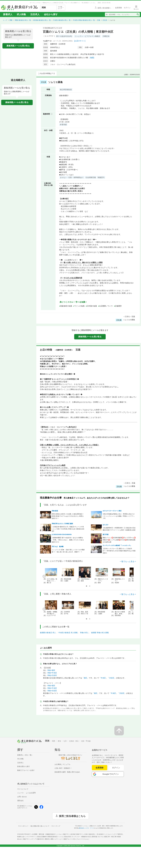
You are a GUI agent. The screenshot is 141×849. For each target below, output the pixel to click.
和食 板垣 (55, 511)
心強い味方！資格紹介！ (63, 768)
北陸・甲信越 (86, 741)
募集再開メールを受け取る (18, 46)
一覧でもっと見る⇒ (128, 561)
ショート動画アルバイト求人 (73, 839)
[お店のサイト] (79, 41)
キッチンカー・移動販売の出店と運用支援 (87, 836)
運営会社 (20, 800)
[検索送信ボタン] (138, 14)
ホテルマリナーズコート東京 (112, 511)
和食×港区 (51, 670)
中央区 (103, 678)
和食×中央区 (52, 673)
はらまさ (105, 525)
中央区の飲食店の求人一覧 (62, 20)
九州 (65, 741)
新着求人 (7, 14)
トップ (5, 20)
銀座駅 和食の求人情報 (100, 633)
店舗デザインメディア (33, 839)
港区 (85, 678)
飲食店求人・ (99, 834)
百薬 (98, 20)
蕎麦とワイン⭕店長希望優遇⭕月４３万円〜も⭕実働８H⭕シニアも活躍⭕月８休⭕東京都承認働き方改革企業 (119, 540)
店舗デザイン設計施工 (75, 834)
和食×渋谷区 (52, 675)
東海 (59, 741)
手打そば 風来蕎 (57, 546)
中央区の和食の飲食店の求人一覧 (84, 20)
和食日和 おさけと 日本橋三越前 (62, 523)
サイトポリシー (23, 826)
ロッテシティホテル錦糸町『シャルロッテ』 (117, 545)
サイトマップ (55, 826)
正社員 (105, 20)
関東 (11, 20)
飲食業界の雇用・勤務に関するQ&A (67, 772)
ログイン (116, 768)
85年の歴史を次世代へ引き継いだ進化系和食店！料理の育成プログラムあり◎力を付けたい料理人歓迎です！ (68, 516)
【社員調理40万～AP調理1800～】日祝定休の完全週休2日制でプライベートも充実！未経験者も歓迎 (119, 529)
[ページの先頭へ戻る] (119, 730)
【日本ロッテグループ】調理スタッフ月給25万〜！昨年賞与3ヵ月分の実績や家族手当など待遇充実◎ (119, 551)
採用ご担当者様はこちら (72, 816)
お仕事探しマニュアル (62, 764)
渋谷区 (111, 678)
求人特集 (21, 14)
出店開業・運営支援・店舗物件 (46, 834)
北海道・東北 (74, 741)
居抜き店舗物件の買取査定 (54, 836)
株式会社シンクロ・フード (86, 828)
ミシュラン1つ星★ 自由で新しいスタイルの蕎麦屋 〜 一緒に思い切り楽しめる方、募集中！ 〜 (68, 551)
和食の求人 (84, 633)
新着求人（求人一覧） (25, 755)
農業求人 (51, 839)
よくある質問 (31, 793)
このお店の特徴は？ (45, 73)
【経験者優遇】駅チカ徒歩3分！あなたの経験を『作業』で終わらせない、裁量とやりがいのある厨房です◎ (68, 540)
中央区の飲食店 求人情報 (68, 633)
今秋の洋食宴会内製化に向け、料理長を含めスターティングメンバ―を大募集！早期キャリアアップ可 (119, 516)
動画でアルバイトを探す (26, 770)
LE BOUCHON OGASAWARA (62, 534)
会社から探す (51, 14)
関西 (53, 741)
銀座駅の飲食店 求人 (48, 633)
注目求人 (35, 14)
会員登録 (99, 768)
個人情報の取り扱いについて (39, 826)
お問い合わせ (22, 797)
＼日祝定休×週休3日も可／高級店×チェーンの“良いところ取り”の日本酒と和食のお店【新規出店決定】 (68, 529)
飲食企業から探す (23, 766)
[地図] (92, 58)
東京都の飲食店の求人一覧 (42, 20)
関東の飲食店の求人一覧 (23, 20)
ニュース (20, 793)
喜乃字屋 (105, 534)
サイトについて (22, 789)
